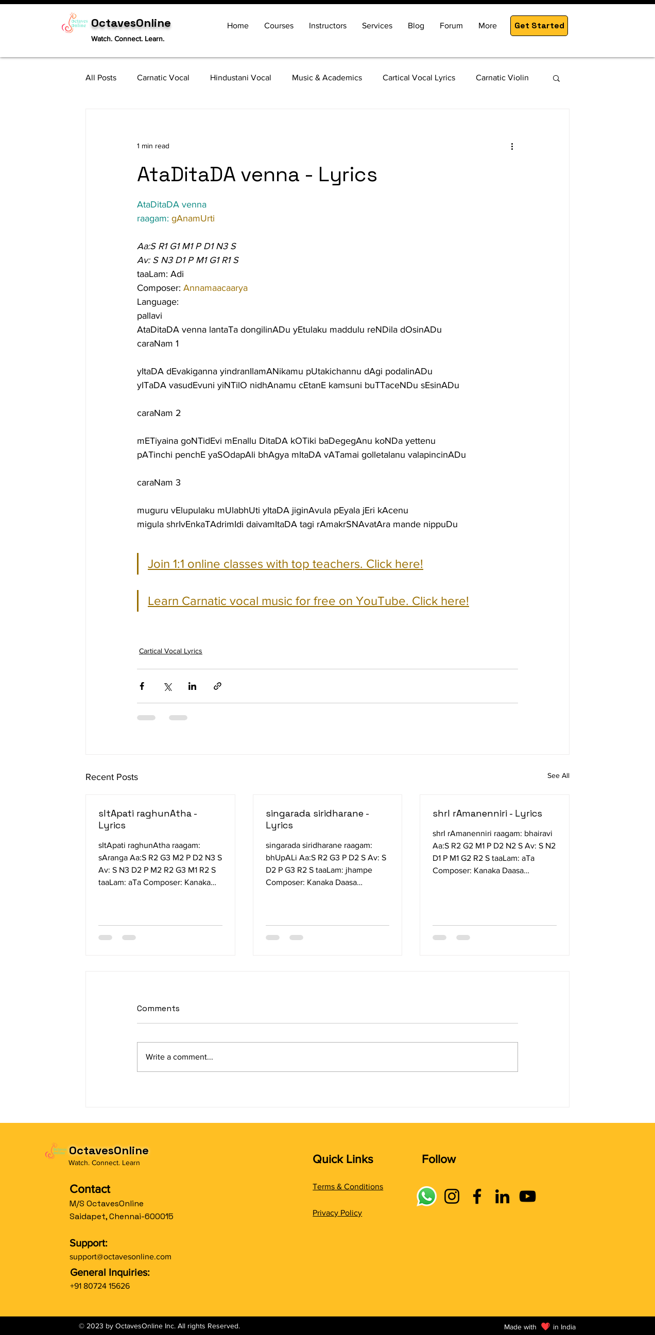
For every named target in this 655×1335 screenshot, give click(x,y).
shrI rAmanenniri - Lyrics (487, 813)
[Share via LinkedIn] (192, 686)
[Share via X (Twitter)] (167, 686)
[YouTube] (528, 1196)
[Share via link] (217, 686)
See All (558, 775)
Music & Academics (327, 77)
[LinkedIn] (502, 1196)
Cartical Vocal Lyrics (419, 77)
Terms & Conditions (348, 1186)
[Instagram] (452, 1196)
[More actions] (512, 146)
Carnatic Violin (502, 77)
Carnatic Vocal (163, 77)
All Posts (100, 77)
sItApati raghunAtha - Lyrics (147, 819)
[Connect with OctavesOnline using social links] (427, 1196)
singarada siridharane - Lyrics (317, 819)
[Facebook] (477, 1196)
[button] (539, 25)
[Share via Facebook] (142, 686)
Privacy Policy (337, 1212)
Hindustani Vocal (240, 77)
